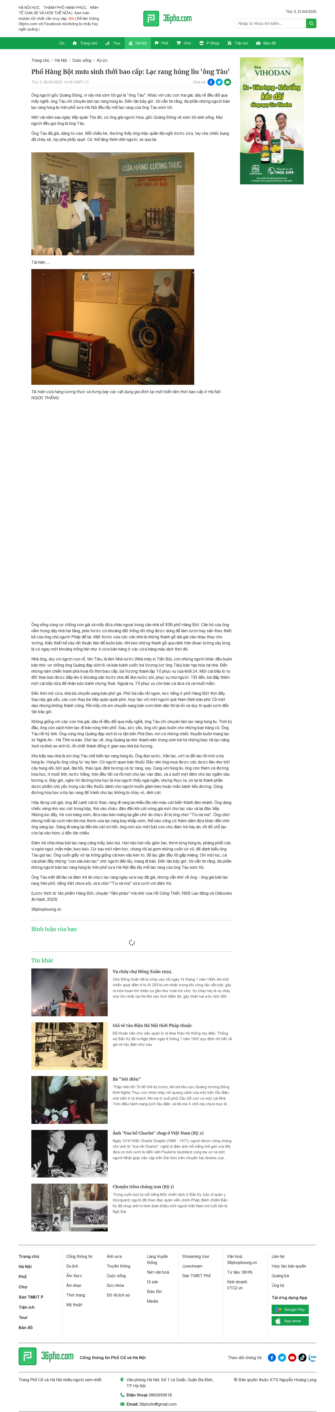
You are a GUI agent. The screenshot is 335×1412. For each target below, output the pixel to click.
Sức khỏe (115, 1285)
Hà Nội (138, 43)
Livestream (192, 1266)
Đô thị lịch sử (118, 1295)
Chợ (183, 43)
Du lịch (72, 1266)
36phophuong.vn (242, 1262)
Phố (161, 43)
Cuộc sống (81, 60)
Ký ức (102, 60)
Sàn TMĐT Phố (196, 1275)
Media (152, 1301)
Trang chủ (85, 43)
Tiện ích (238, 43)
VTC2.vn (235, 1288)
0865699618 (160, 1395)
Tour (113, 43)
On (61, 43)
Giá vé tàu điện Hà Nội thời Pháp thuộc (152, 1025)
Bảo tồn (154, 1291)
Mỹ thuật (74, 1304)
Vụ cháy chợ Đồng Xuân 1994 (142, 971)
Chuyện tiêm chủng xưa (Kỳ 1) (143, 1186)
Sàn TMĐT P (31, 1297)
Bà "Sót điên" (127, 1079)
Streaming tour (195, 1256)
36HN (247, 1272)
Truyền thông (118, 1266)
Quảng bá (280, 1275)
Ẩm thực (74, 1275)
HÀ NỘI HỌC (29, 8)
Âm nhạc (74, 1285)
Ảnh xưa (114, 1256)
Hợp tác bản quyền (289, 1266)
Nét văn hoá (158, 1272)
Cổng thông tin (79, 1256)
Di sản (152, 1281)
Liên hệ (278, 1256)
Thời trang (75, 1295)
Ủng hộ (278, 1285)
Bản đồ (266, 43)
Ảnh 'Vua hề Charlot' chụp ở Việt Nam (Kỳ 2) (158, 1133)
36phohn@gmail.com (158, 1404)
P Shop (209, 43)
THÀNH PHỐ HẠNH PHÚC (64, 8)
